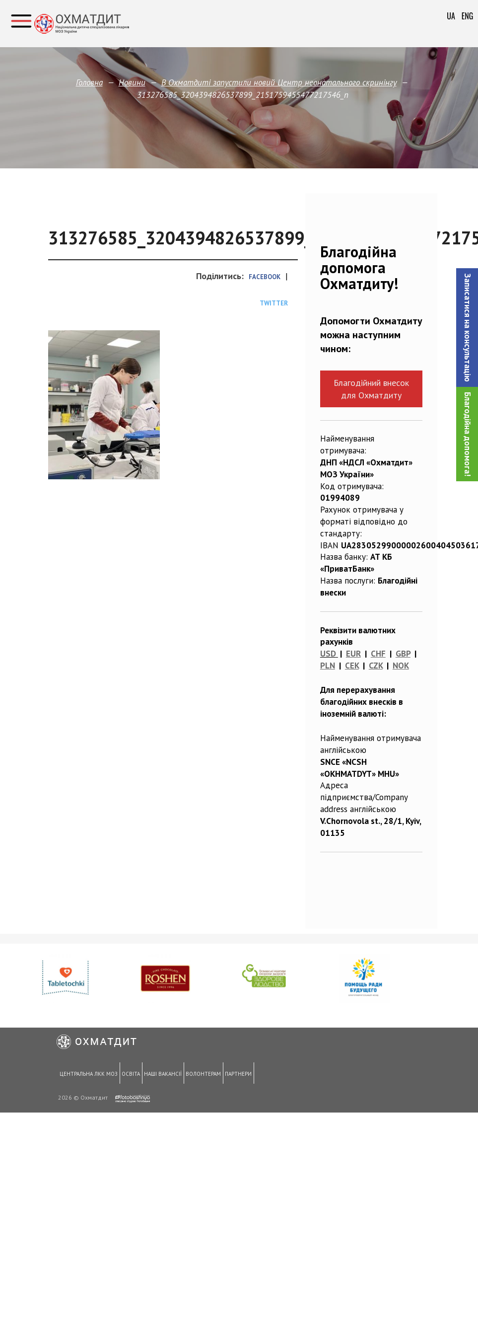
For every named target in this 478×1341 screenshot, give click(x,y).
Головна (89, 82)
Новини (132, 82)
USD (328, 653)
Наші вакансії (161, 1074)
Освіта (130, 1074)
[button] (467, 327)
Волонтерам (200, 1074)
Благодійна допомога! (467, 434)
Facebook (264, 277)
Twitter (274, 303)
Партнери (234, 1074)
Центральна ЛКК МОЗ (88, 1074)
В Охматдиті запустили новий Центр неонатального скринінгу (279, 82)
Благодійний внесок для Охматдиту (371, 389)
